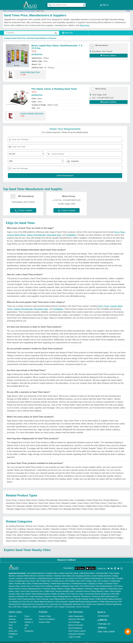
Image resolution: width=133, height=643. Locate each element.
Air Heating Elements (15, 523)
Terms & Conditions (47, 617)
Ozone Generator (83, 604)
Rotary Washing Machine (31, 586)
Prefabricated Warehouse (60, 581)
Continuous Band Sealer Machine (104, 594)
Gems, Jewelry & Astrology (109, 529)
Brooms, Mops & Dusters (85, 529)
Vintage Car (26, 604)
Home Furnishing (84, 526)
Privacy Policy (44, 620)
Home (5, 8)
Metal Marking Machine (41, 591)
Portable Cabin (51, 571)
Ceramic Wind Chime (16, 232)
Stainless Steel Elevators (92, 576)
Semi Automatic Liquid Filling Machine (51, 597)
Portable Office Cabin (23, 581)
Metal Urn (33, 501)
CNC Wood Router (87, 584)
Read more (84, 23)
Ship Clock (43, 501)
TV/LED (72, 526)
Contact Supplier (23, 208)
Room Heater (72, 523)
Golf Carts (17, 604)
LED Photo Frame (98, 501)
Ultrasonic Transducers (81, 594)
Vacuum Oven (14, 584)
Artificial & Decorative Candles (52, 532)
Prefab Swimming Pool (108, 599)
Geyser (41, 523)
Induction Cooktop (59, 526)
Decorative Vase (54, 232)
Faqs (11, 634)
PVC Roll (70, 591)
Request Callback (108, 53)
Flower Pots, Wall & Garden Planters (22, 532)
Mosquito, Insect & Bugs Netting (52, 538)
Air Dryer (70, 597)
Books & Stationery (102, 526)
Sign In (104, 4)
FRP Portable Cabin (89, 578)
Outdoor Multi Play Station (68, 571)
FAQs (128, 8)
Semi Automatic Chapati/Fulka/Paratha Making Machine (76, 599)
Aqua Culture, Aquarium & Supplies (21, 538)
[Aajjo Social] (108, 566)
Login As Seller (74, 634)
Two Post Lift (28, 599)
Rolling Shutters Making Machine (108, 597)
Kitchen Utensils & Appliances (19, 535)
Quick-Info (13, 628)
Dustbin (46, 526)
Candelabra (71, 232)
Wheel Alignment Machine (44, 599)
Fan (15, 526)
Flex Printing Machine (104, 584)
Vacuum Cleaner (34, 526)
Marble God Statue (58, 591)
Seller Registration (76, 614)
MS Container (103, 578)
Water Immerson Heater (90, 523)
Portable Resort (58, 578)
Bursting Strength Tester (65, 589)
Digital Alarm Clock (94, 503)
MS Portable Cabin (72, 578)
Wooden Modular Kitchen (85, 597)
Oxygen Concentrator (67, 604)
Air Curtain (80, 591)
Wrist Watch (100, 506)
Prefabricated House (79, 581)
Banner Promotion (75, 623)
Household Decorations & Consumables (21, 8)
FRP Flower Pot (55, 506)
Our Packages (74, 620)
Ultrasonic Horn (22, 594)
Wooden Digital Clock (16, 506)
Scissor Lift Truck (75, 576)
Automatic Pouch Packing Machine (22, 597)
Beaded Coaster (69, 501)
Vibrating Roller (102, 571)
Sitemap (12, 617)
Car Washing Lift (15, 599)
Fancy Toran (119, 230)
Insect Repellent (41, 535)
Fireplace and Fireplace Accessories (83, 532)
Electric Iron (31, 523)
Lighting (21, 526)
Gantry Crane (14, 589)
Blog (10, 625)
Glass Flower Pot (94, 498)
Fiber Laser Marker (23, 591)
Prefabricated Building (40, 581)
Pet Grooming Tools (58, 535)
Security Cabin (109, 576)
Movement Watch (41, 503)
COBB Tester (49, 589)
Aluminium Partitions (45, 573)
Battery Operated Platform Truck (45, 604)
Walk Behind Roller (87, 571)
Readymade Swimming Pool (74, 602)
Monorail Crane (37, 589)
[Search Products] (49, 3)
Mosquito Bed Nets (72, 506)
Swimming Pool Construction (33, 602)
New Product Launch (77, 628)
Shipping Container (96, 581)
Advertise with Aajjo (76, 617)
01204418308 (103, 613)
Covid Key (112, 501)
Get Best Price (37, 52)
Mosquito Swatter (24, 503)
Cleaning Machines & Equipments (33, 529)
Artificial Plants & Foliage (112, 535)
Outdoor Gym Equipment (95, 602)
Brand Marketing (75, 625)
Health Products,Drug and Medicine (83, 535)
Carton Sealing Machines (101, 573)
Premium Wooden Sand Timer (31, 111)
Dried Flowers (79, 503)
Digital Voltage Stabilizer (74, 586)
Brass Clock (55, 501)
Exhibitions (13, 631)
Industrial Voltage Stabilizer (53, 586)
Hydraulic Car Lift (60, 576)
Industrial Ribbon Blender (26, 573)
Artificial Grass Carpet (36, 506)
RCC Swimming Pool (53, 602)
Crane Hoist (25, 589)
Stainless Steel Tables (62, 573)
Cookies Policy (45, 614)
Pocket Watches (111, 498)
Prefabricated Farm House (25, 578)
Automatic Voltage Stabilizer (95, 586)
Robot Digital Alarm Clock (116, 503)
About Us (12, 614)
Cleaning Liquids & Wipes (61, 529)
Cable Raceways (36, 594)
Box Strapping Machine (82, 573)
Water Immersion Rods (112, 523)
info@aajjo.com (104, 621)
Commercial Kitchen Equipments (97, 591)
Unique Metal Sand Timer (30, 70)
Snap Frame (83, 501)
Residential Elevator (45, 576)
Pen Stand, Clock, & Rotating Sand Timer (54, 86)
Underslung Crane (115, 586)
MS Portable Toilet (44, 578)
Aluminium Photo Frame (16, 501)
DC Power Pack (38, 584)
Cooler (9, 526)
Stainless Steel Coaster (61, 503)
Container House (111, 581)
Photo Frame (87, 506)
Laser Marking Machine (35, 571)
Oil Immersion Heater (55, 523)
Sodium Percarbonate (36, 232)
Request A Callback (66, 557)
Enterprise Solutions (76, 631)
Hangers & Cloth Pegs (110, 532)
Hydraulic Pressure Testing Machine (89, 589)
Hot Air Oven (26, 584)
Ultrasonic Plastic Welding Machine (57, 594)
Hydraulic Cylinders (53, 584)
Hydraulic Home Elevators (26, 576)
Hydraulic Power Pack (70, 584)
